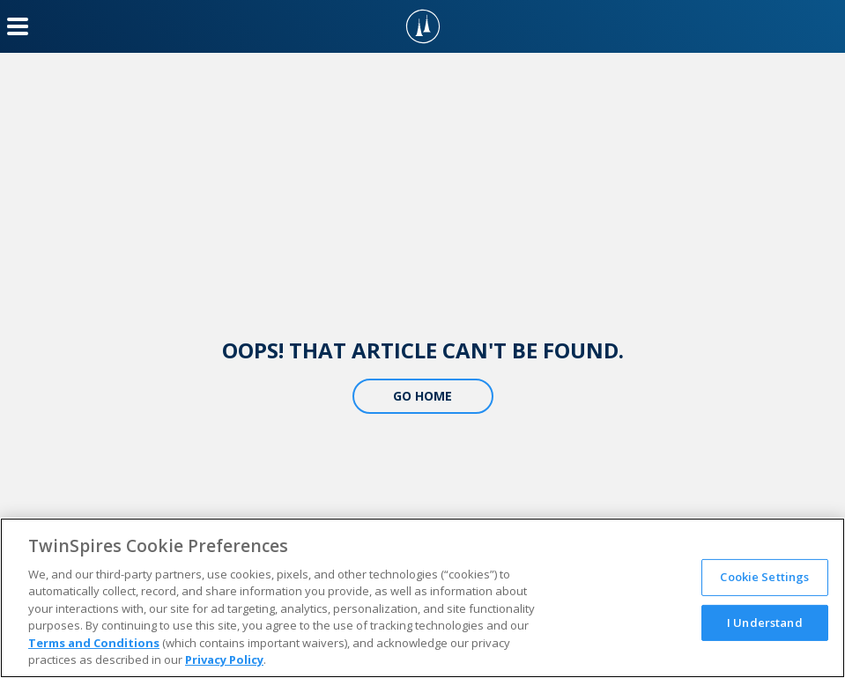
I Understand (765, 622)
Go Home (422, 395)
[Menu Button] (17, 26)
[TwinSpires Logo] (423, 26)
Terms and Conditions (93, 643)
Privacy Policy (224, 659)
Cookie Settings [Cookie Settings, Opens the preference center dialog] (764, 577)
